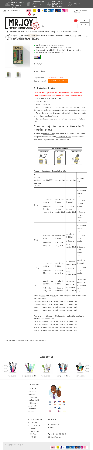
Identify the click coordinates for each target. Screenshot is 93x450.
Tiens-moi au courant (58, 80)
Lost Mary (34, 422)
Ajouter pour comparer (32, 340)
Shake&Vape (66, 32)
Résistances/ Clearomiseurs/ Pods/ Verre (36, 35)
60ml (57, 315)
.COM (16, 10)
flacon (43, 295)
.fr (5, 10)
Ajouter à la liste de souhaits (14, 340)
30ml (54, 295)
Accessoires (80, 35)
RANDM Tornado (17, 32)
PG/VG (75, 32)
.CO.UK (12, 10)
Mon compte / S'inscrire (81, 11)
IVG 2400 (34, 436)
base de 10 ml (48, 133)
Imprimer (44, 340)
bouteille (45, 315)
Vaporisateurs (23, 39)
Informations (39, 71)
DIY (14, 39)
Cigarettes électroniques (37, 32)
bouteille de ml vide (63, 136)
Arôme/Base (12, 35)
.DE (8, 10)
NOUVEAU (35, 39)
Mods (9, 39)
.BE (19, 10)
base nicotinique (67, 107)
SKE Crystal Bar (36, 419)
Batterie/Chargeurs (64, 35)
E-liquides (55, 32)
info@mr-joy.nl (56, 436)
